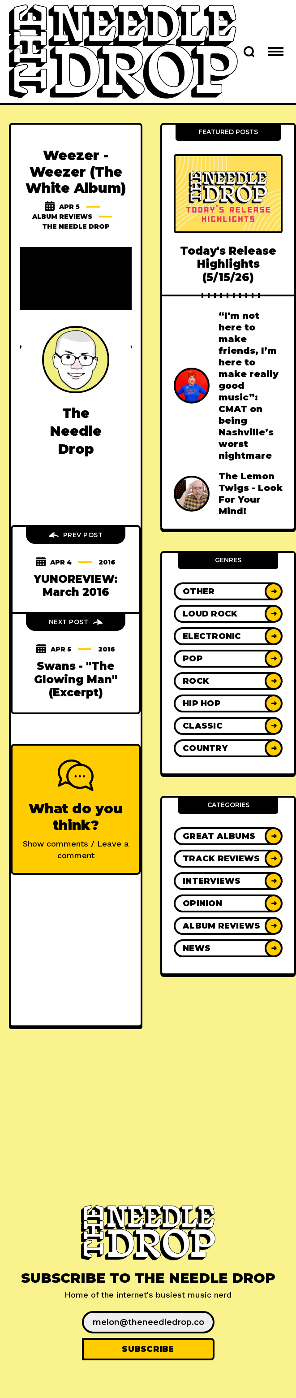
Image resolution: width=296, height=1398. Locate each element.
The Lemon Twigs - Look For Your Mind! (251, 494)
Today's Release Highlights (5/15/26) (228, 264)
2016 (107, 562)
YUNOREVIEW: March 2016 (76, 586)
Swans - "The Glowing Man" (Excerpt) (75, 679)
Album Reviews (62, 217)
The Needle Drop (76, 226)
